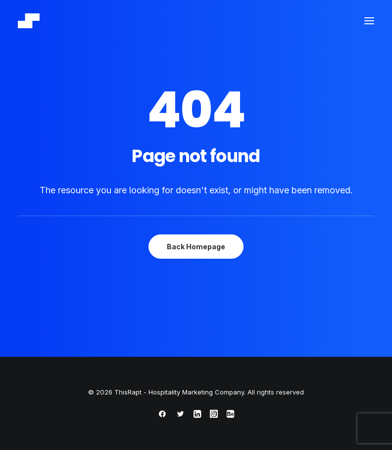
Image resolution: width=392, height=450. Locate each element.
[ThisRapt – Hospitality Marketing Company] (29, 20)
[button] (369, 21)
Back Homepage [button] (196, 246)
